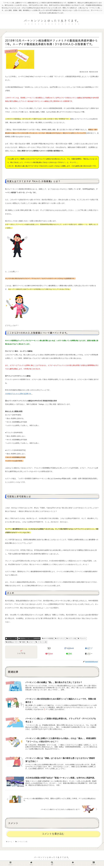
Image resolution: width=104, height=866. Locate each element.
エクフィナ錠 (71, 638)
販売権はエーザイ (12, 642)
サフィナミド (60, 638)
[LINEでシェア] (69, 654)
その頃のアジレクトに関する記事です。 (19, 393)
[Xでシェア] (49, 648)
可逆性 (22, 642)
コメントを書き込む (53, 834)
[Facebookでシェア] (69, 648)
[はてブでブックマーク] (89, 648)
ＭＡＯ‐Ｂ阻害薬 (47, 638)
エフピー (30, 642)
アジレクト (82, 638)
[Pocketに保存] (49, 654)
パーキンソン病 (11, 638)
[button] (89, 654)
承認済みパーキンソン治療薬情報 (29, 638)
